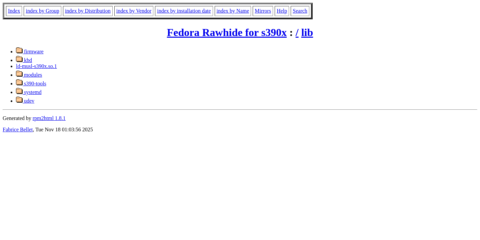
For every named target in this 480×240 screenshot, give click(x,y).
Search (300, 11)
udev (25, 101)
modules (29, 75)
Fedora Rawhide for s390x (227, 32)
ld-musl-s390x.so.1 (36, 66)
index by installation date (184, 11)
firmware (30, 51)
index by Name (233, 11)
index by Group (42, 11)
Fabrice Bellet (18, 129)
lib (307, 32)
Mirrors (263, 11)
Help (282, 11)
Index (14, 11)
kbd (24, 60)
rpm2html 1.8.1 (49, 118)
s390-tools (31, 83)
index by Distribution (88, 11)
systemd (28, 92)
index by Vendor (133, 11)
